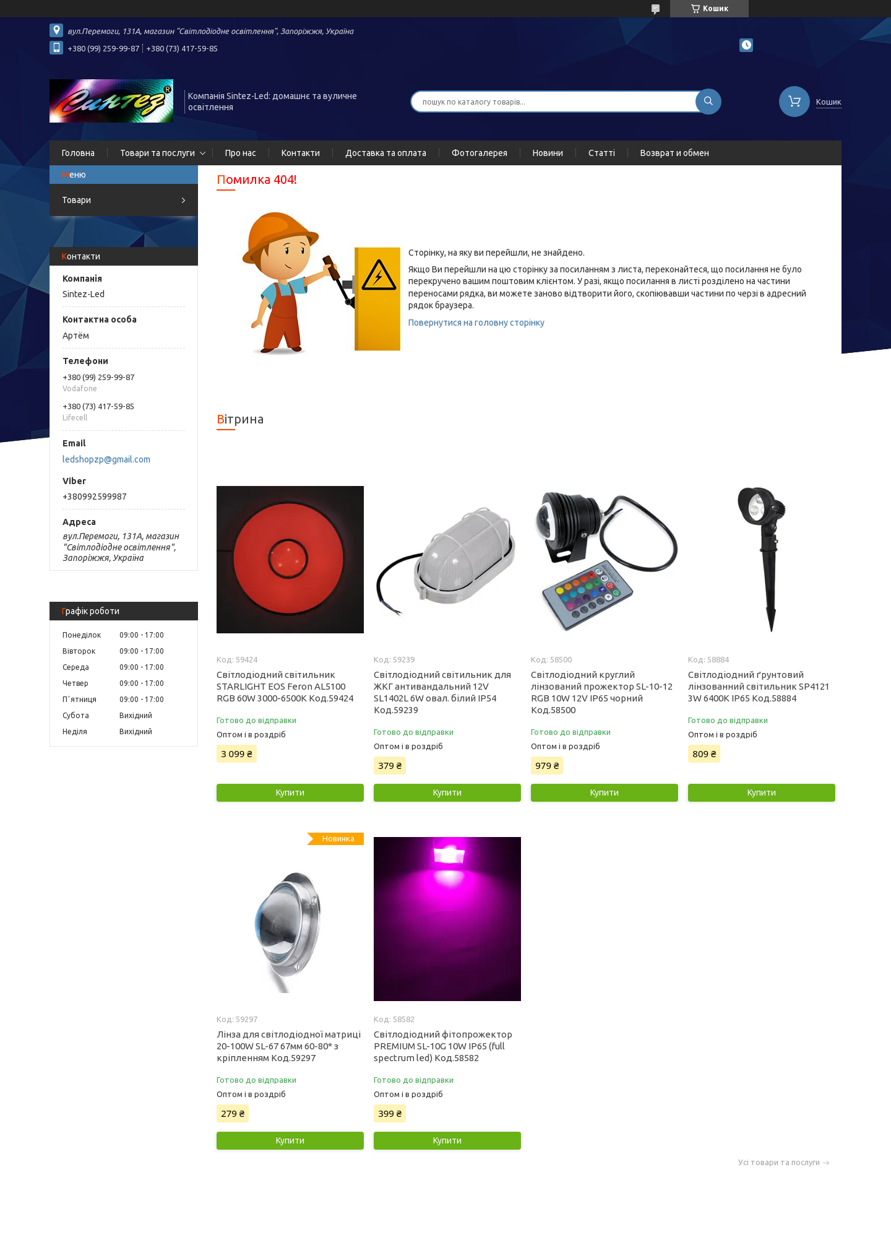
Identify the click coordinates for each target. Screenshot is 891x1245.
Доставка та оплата (385, 153)
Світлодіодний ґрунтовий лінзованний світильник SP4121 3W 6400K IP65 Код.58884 (759, 686)
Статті (601, 153)
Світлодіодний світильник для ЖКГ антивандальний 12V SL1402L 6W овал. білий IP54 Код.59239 (442, 692)
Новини (548, 153)
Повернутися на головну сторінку (476, 323)
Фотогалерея (479, 153)
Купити (290, 792)
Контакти (301, 153)
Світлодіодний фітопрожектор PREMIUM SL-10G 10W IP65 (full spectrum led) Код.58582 (443, 1046)
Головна (78, 153)
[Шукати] (708, 102)
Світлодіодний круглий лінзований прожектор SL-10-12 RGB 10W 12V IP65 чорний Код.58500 (602, 692)
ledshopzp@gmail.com (106, 459)
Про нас (240, 153)
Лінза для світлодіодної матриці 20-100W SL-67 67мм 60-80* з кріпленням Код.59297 (289, 1046)
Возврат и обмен (674, 153)
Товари (76, 200)
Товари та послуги (157, 153)
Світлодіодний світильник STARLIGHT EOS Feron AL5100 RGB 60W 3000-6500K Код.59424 (285, 686)
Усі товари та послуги (779, 1162)
